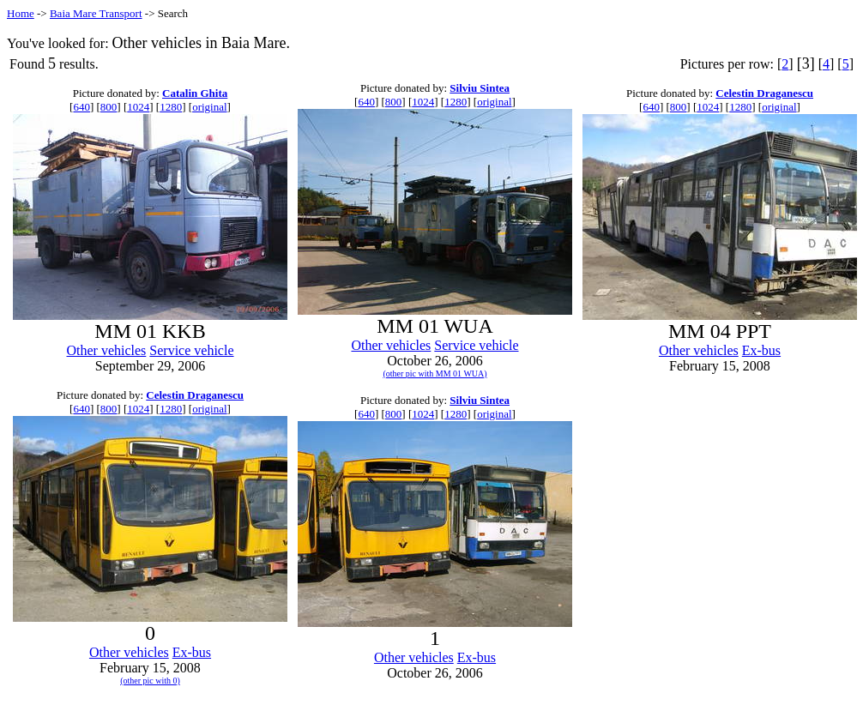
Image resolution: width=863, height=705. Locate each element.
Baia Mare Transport (96, 13)
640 (81, 106)
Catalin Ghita (194, 93)
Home (20, 13)
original (209, 106)
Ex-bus (761, 350)
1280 (171, 106)
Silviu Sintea (480, 87)
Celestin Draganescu (764, 93)
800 (109, 106)
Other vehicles (106, 350)
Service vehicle (191, 350)
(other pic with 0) (150, 680)
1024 (138, 106)
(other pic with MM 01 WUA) (434, 373)
